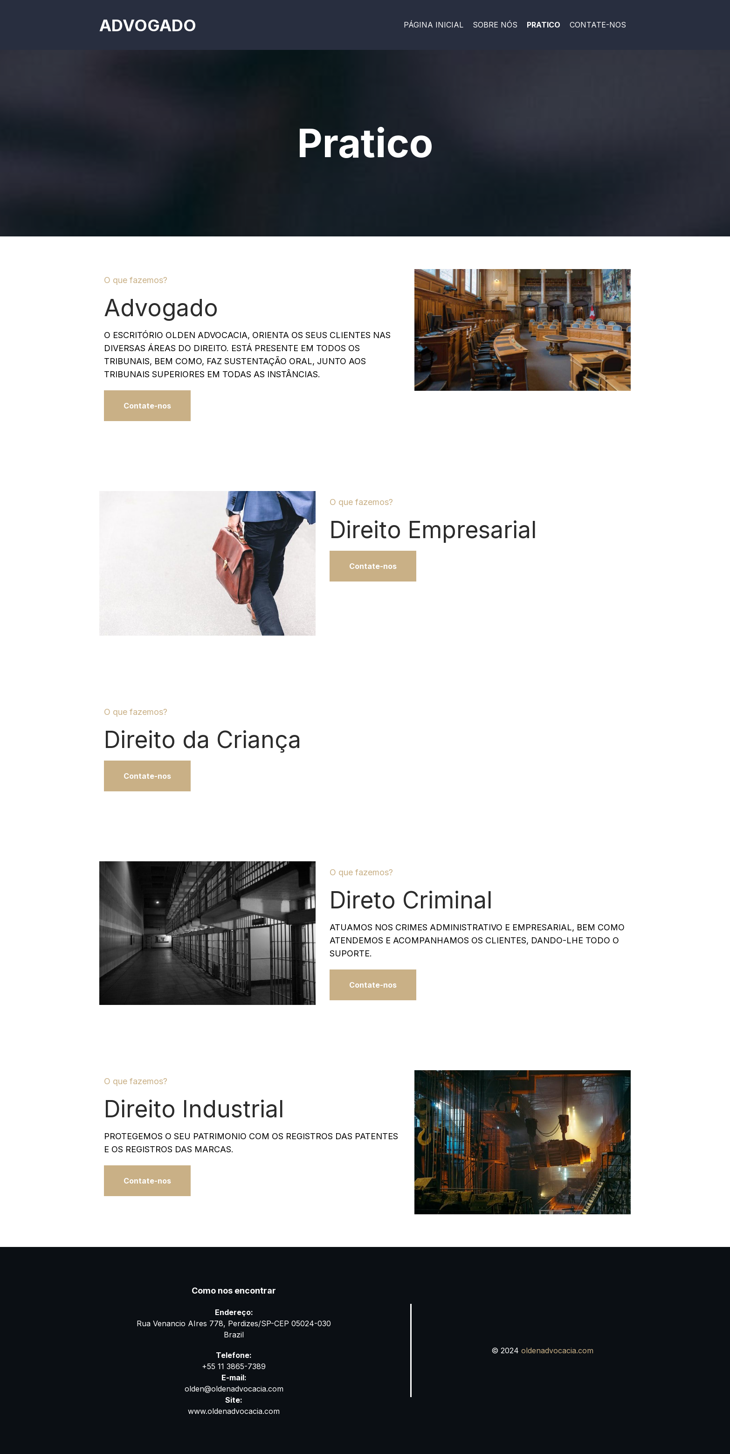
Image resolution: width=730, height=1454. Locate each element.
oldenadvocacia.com (557, 1350)
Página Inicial (433, 24)
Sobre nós (495, 24)
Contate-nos (598, 24)
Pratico (543, 24)
